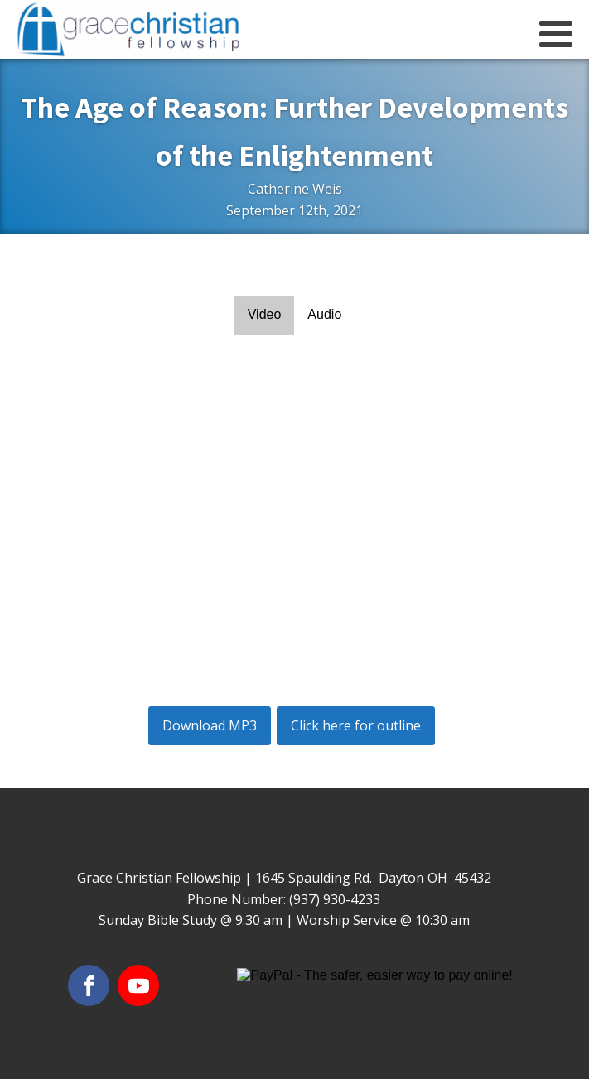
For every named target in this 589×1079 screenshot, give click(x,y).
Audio (324, 314)
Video (265, 314)
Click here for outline (356, 725)
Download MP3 (209, 725)
